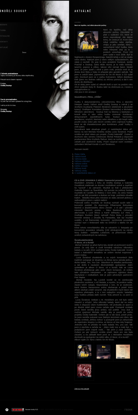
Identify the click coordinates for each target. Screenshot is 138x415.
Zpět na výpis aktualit (81, 389)
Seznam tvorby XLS (31, 409)
